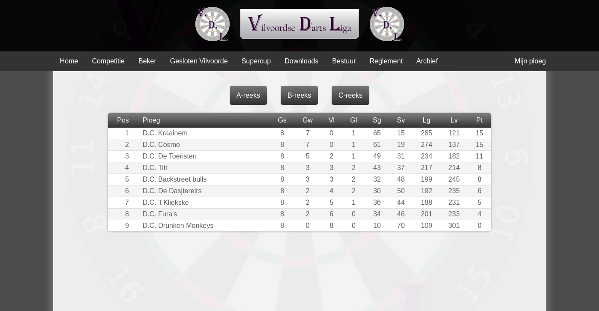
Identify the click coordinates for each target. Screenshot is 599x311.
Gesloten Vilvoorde (199, 61)
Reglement (385, 61)
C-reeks (350, 95)
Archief (427, 61)
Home (69, 61)
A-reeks (248, 95)
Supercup (256, 61)
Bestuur (344, 61)
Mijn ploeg (530, 61)
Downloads (301, 61)
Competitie (108, 61)
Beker (147, 61)
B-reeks (299, 95)
